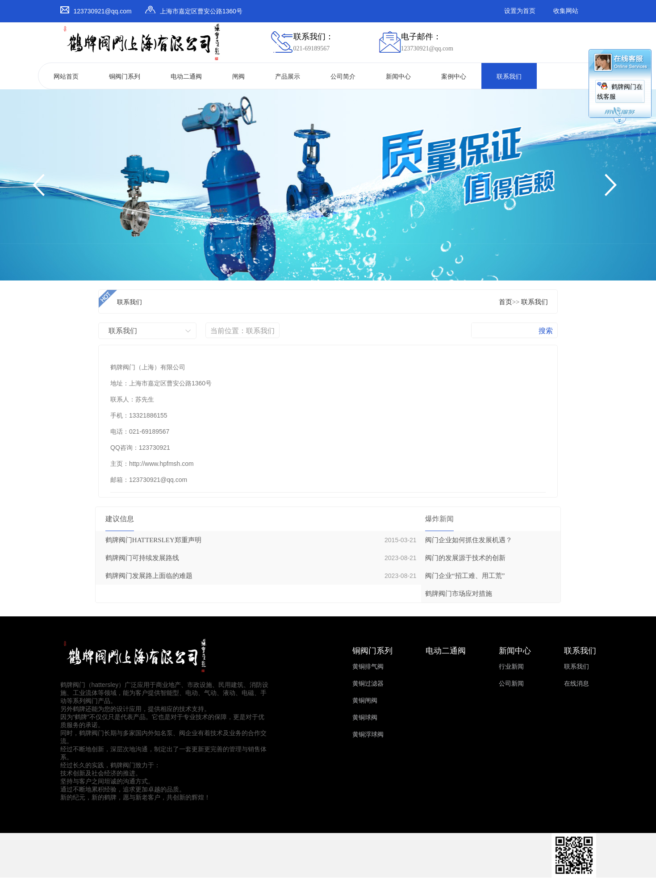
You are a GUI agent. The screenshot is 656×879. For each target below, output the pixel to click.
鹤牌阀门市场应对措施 (458, 593)
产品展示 (287, 76)
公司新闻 (511, 683)
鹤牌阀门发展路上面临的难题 (148, 575)
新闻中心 (398, 76)
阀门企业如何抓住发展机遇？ (468, 540)
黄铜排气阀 (368, 666)
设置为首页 (519, 11)
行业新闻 (511, 666)
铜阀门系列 (124, 76)
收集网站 (565, 11)
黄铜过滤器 (368, 683)
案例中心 (453, 76)
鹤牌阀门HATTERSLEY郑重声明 (153, 540)
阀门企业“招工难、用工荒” (465, 575)
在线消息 (576, 683)
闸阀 (238, 76)
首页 (505, 302)
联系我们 (509, 76)
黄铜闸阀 (364, 700)
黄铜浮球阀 (368, 734)
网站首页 (66, 76)
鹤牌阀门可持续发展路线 (142, 557)
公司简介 (342, 76)
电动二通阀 (186, 76)
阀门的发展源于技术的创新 (465, 557)
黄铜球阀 (364, 717)
